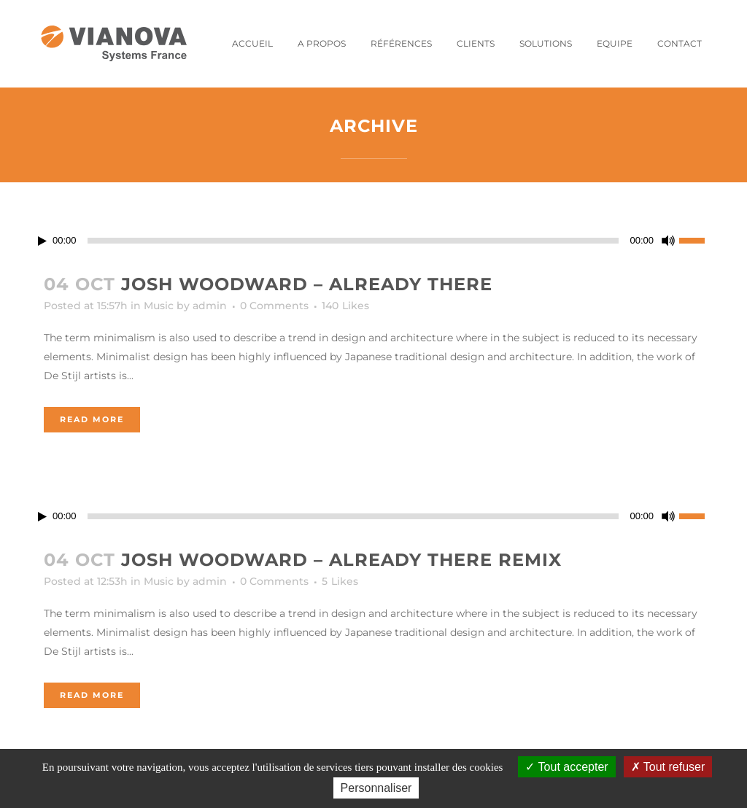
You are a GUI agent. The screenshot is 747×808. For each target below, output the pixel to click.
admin (210, 305)
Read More (92, 419)
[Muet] (668, 240)
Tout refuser (668, 767)
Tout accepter (566, 767)
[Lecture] (42, 241)
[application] (373, 240)
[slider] (353, 241)
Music (159, 305)
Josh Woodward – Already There (306, 284)
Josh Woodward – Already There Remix (341, 559)
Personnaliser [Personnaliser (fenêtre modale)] (376, 788)
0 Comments (274, 305)
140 (345, 305)
